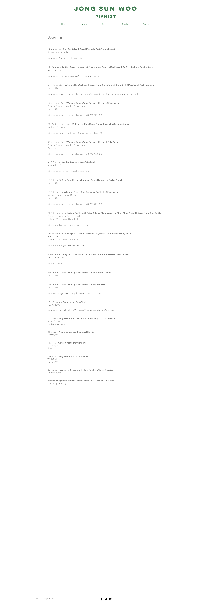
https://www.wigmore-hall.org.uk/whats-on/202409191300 (74, 115)
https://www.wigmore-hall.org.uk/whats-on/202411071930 (74, 293)
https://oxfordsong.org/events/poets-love (65, 245)
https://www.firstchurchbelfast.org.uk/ (64, 58)
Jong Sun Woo (106, 8)
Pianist (106, 16)
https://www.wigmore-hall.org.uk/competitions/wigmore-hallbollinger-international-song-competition (93, 94)
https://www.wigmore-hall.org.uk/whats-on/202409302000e (75, 154)
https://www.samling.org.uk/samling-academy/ (68, 171)
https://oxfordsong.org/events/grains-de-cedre (68, 225)
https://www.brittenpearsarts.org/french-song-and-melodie (74, 76)
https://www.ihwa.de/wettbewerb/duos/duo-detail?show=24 (74, 133)
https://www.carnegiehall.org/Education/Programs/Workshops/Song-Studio (81, 310)
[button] (125, 24)
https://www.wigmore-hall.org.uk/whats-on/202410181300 (74, 204)
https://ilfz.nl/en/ (54, 263)
